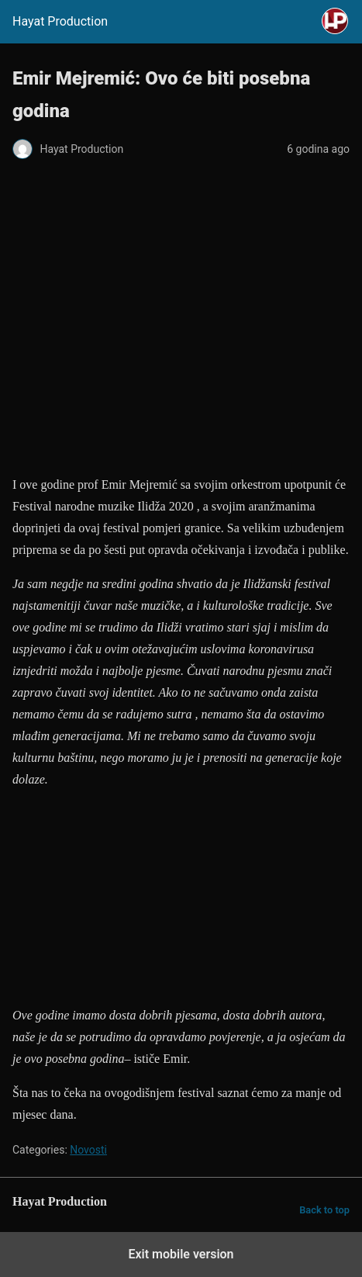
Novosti (88, 1150)
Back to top (324, 1210)
